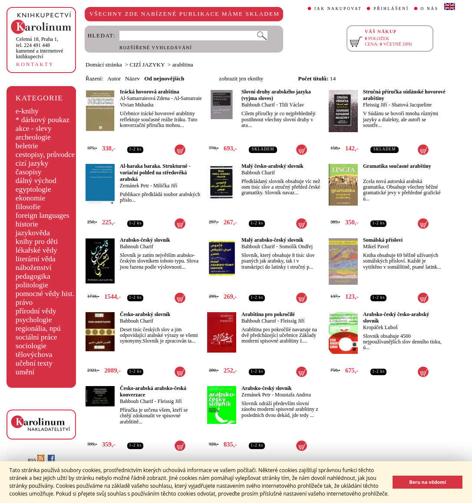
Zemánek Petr (134, 186)
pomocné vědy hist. (45, 294)
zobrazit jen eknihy (241, 78)
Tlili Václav (291, 105)
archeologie (33, 137)
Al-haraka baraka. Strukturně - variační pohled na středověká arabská (155, 172)
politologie (32, 285)
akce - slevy (34, 128)
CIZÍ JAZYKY (147, 64)
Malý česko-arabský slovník (272, 166)
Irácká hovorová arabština (149, 92)
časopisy (29, 172)
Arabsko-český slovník (145, 240)
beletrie (27, 146)
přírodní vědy (36, 311)
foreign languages (42, 215)
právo (24, 302)
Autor (114, 78)
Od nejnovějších (164, 78)
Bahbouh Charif (258, 105)
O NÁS (430, 9)
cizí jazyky (32, 163)
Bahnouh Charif (136, 246)
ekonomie (30, 198)
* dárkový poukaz (42, 120)
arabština (182, 64)
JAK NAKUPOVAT (338, 9)
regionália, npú (38, 328)
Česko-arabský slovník (145, 314)
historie (27, 224)
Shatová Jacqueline (412, 105)
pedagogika (33, 276)
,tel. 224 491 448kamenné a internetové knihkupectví (39, 48)
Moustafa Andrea (293, 395)
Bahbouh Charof (258, 321)
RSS (36, 460)
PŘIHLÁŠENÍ (391, 9)
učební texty (34, 363)
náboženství (34, 267)
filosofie (28, 207)
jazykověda (33, 233)
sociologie (31, 346)
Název (132, 78)
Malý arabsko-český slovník (272, 240)
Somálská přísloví (383, 240)
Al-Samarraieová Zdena (145, 98)
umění (25, 372)
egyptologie (33, 189)
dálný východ (36, 181)
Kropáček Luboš (380, 327)
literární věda (36, 259)
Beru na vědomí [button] (427, 482)
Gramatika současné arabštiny (397, 166)
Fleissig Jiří (375, 105)
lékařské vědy (36, 250)
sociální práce (36, 337)
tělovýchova (34, 354)
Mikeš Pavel (376, 246)
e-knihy (27, 111)
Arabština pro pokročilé (268, 314)
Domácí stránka (104, 64)
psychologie (34, 320)
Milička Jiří (165, 186)
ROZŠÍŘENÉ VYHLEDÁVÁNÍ (155, 47)
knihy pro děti (37, 241)
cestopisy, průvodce (45, 154)
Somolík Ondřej (296, 246)
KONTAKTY (35, 64)
